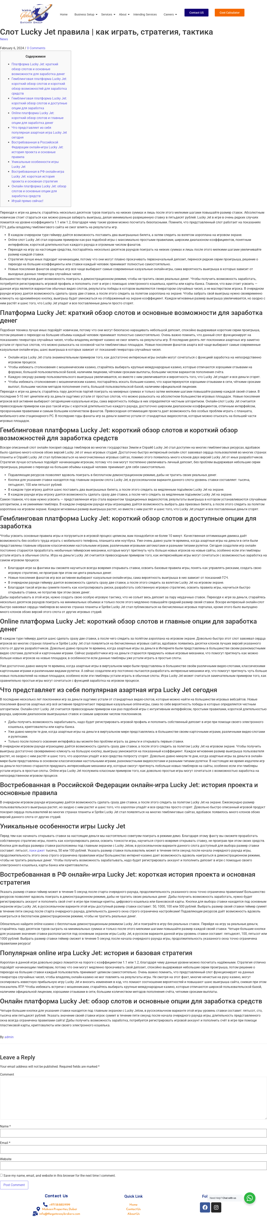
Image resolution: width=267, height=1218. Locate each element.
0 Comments (36, 48)
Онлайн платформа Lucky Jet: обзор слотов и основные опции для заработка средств (39, 191)
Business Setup (85, 14)
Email (5, 1143)
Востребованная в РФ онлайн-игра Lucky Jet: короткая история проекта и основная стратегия (38, 176)
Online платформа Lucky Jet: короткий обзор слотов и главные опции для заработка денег (37, 118)
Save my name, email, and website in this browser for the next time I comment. (59, 1175)
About (123, 14)
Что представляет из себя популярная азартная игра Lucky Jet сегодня (39, 132)
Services (107, 14)
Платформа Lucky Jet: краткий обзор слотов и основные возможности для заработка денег (38, 69)
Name (5, 1126)
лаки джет (37, 850)
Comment (7, 1074)
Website (5, 1159)
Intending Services (145, 14)
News (4, 39)
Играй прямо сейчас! (27, 201)
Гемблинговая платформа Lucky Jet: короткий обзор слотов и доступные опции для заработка (39, 103)
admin (9, 1037)
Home (63, 14)
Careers (169, 14)
